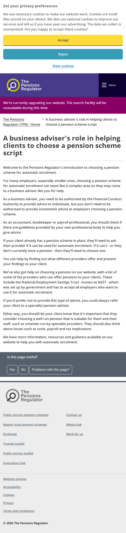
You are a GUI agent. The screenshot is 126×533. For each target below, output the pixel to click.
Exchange (10, 434)
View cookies (63, 66)
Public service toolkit (18, 453)
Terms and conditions (18, 511)
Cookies (9, 495)
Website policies (15, 479)
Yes (12, 369)
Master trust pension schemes (25, 424)
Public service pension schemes (26, 415)
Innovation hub (14, 463)
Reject (63, 54)
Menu (112, 85)
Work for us (74, 434)
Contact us (74, 415)
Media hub (74, 424)
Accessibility (12, 487)
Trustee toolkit (14, 444)
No (23, 369)
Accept (63, 40)
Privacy (8, 503)
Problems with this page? (51, 369)
